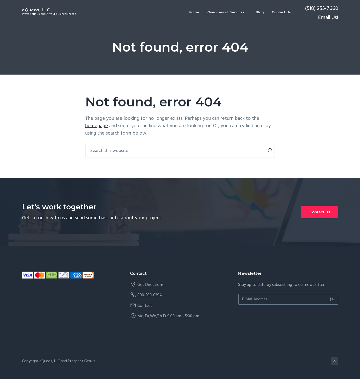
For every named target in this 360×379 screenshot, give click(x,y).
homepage (96, 126)
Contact (144, 305)
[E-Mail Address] (288, 299)
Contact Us (319, 212)
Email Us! (328, 17)
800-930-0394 (149, 295)
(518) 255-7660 (321, 8)
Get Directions (150, 284)
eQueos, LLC (36, 9)
